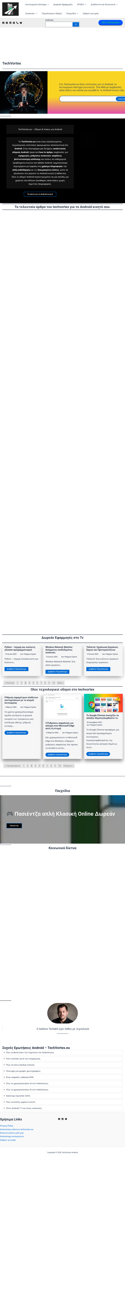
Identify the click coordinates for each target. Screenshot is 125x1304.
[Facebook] (3, 23)
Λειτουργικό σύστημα (37, 4)
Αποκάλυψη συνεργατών (12, 1136)
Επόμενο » (69, 766)
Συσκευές (31, 13)
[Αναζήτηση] (76, 24)
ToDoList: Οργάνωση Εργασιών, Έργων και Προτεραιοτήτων (102, 648)
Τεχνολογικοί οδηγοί (51, 13)
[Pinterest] (14, 23)
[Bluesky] (21, 23)
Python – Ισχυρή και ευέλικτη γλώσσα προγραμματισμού (20, 648)
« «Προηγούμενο (12, 766)
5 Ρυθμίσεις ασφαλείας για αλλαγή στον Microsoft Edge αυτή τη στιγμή (59, 726)
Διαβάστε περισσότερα (16, 733)
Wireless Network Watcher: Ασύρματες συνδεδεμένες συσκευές (59, 650)
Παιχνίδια (72, 13)
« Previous (9, 683)
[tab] (62, 1052)
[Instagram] (7, 23)
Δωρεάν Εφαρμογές (62, 4)
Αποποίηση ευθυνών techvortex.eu (16, 1129)
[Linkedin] (10, 23)
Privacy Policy (6, 1126)
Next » (60, 683)
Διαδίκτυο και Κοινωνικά (103, 4)
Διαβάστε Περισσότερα (16, 669)
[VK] (17, 23)
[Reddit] (63, 1119)
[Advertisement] (62, 44)
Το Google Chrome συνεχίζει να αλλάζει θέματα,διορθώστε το (102, 717)
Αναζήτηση (49, 20)
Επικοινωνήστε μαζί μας (12, 1133)
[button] (47, 4)
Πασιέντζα (14, 826)
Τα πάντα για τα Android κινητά (40, 194)
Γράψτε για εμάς (90, 13)
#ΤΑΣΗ (81, 4)
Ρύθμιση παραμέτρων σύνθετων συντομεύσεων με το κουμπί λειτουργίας (21, 700)
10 (53, 683)
